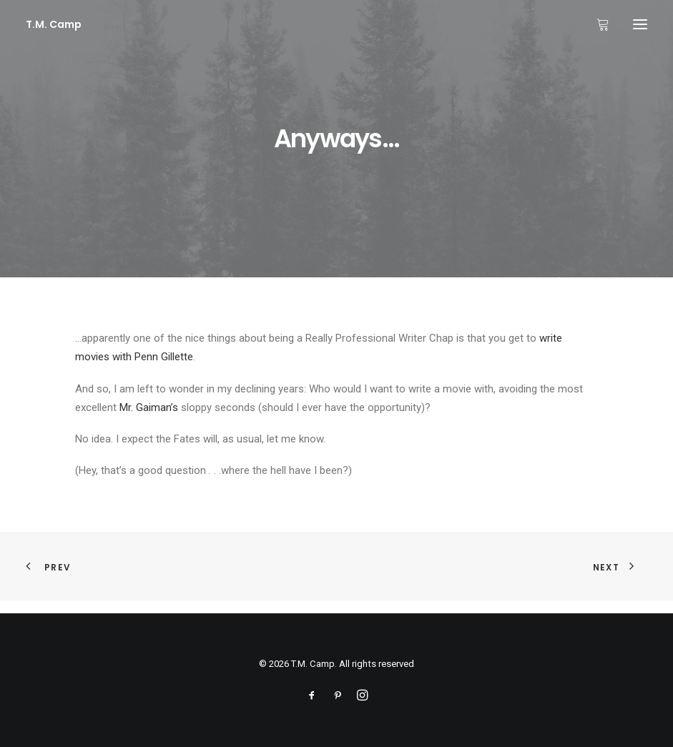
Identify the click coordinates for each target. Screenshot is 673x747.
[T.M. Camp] (54, 24)
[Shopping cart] (596, 24)
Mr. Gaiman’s (148, 407)
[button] (640, 24)
